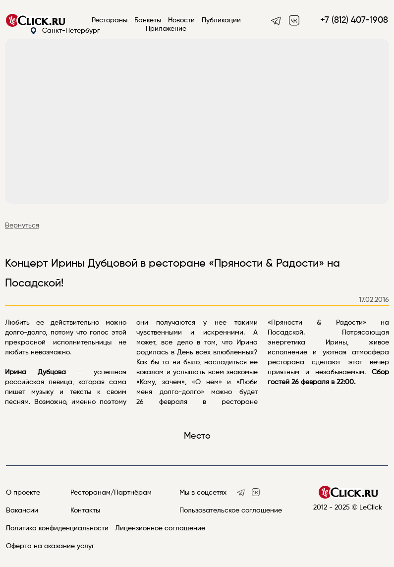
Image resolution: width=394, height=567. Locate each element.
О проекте (23, 492)
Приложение (166, 28)
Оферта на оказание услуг (50, 546)
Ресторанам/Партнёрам (111, 492)
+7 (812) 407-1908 (354, 20)
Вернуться (22, 225)
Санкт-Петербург (65, 31)
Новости (181, 20)
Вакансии (22, 510)
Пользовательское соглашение (230, 510)
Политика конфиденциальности (57, 528)
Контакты (85, 510)
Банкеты (147, 20)
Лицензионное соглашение (160, 528)
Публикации (221, 20)
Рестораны (109, 20)
